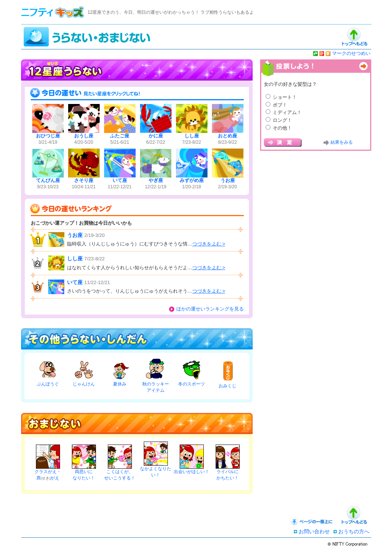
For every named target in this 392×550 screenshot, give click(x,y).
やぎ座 (156, 180)
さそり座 (83, 180)
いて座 (120, 180)
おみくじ (227, 385)
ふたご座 (119, 136)
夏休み (119, 384)
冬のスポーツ (191, 384)
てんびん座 (48, 180)
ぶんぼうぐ (48, 384)
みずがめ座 (192, 180)
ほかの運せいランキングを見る (210, 309)
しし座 (192, 136)
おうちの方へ (353, 531)
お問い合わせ (314, 531)
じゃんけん (84, 384)
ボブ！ (280, 105)
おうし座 (83, 136)
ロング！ (282, 120)
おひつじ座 (48, 136)
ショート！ (285, 97)
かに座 (156, 136)
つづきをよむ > (208, 244)
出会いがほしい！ (191, 471)
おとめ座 (227, 136)
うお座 (227, 180)
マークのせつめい (351, 53)
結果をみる (341, 142)
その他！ (282, 128)
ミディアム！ (287, 112)
